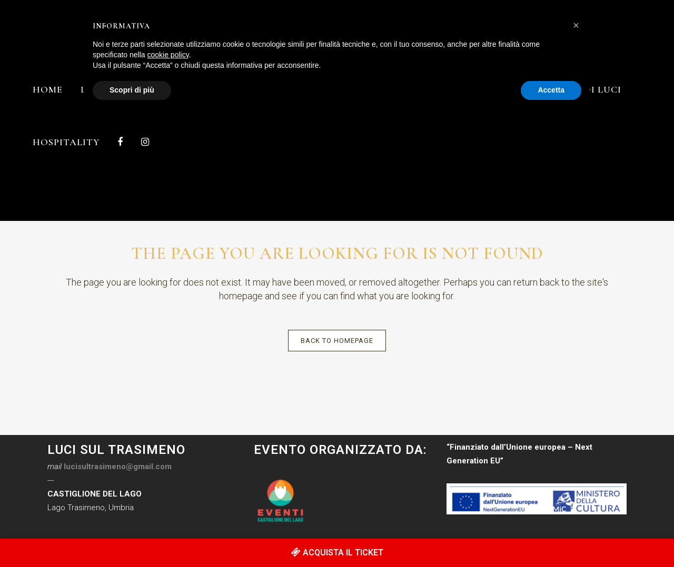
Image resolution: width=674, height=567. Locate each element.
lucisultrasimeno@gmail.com (118, 466)
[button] (576, 25)
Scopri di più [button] (132, 90)
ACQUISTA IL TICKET (337, 553)
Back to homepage (337, 341)
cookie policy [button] (168, 54)
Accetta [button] (551, 90)
